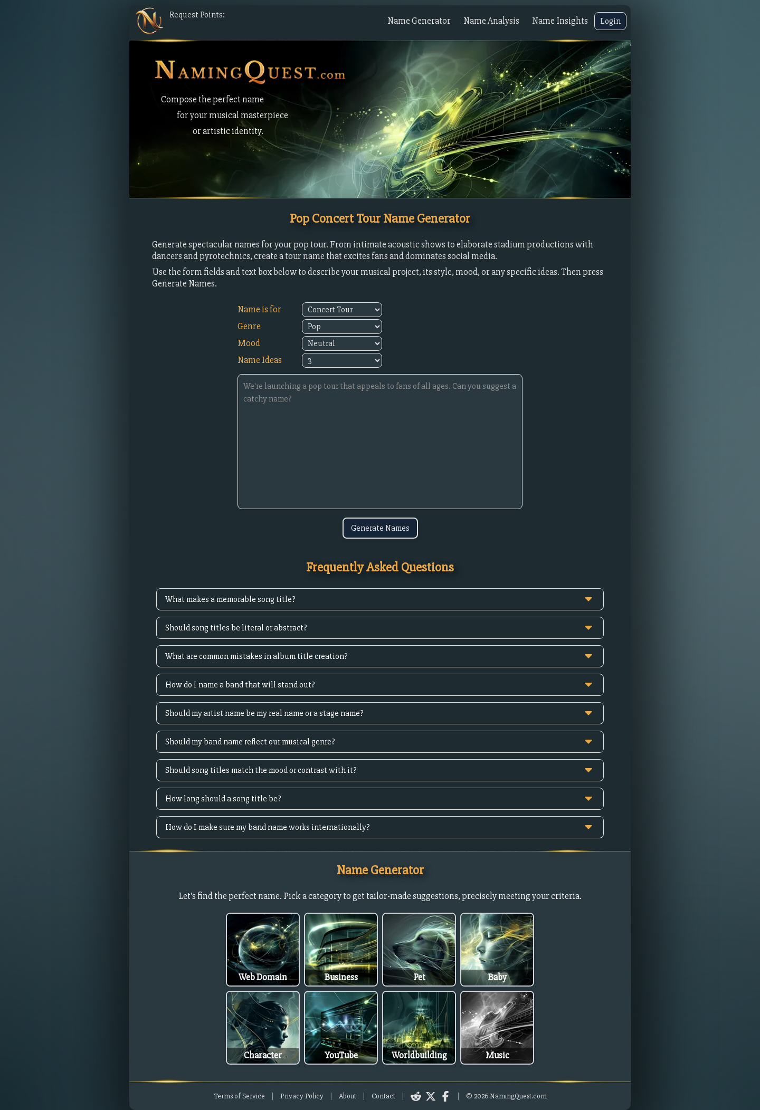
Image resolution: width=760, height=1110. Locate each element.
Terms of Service (239, 1096)
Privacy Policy (302, 1096)
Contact (383, 1096)
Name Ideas (260, 360)
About (347, 1096)
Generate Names (380, 528)
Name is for (259, 309)
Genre (249, 326)
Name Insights (560, 20)
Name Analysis (491, 20)
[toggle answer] (588, 599)
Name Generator (419, 20)
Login (610, 21)
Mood (249, 343)
